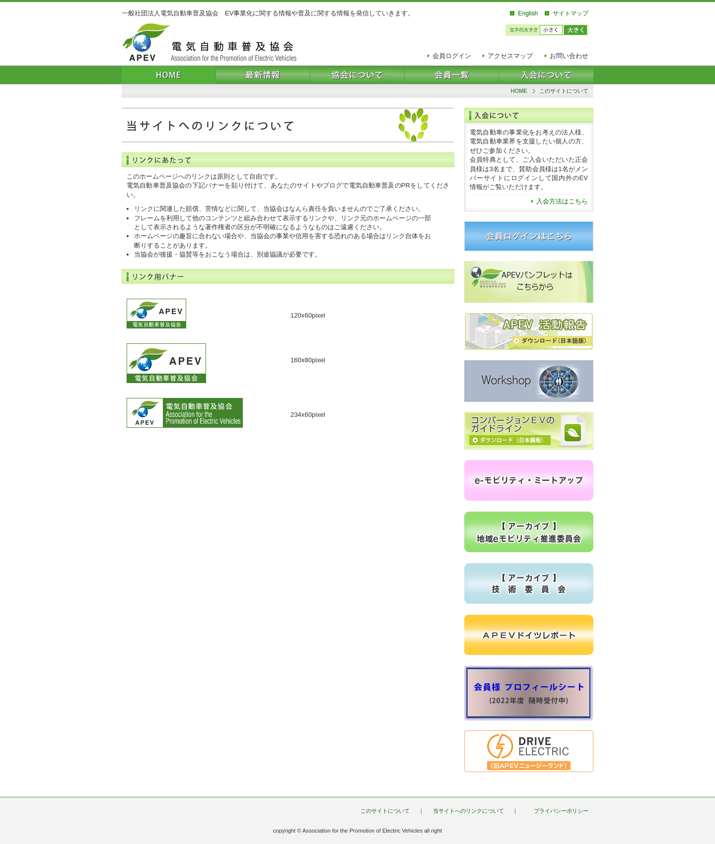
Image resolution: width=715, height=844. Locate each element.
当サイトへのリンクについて (468, 811)
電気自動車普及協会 (209, 42)
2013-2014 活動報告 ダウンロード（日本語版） (528, 331)
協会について (357, 74)
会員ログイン (451, 56)
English (528, 13)
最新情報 (263, 74)
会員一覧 (452, 74)
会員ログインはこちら (528, 236)
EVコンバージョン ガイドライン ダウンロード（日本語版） (528, 431)
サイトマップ (570, 13)
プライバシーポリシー (561, 811)
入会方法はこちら (562, 201)
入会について (546, 74)
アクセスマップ (510, 56)
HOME (169, 74)
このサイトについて (385, 811)
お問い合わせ (569, 56)
